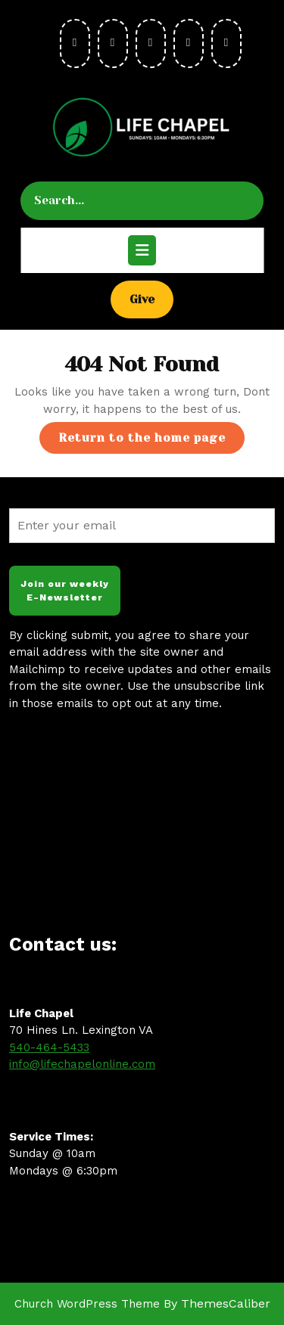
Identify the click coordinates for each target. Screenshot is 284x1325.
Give (151, 298)
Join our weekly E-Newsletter (64, 591)
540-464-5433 (49, 1047)
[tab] (142, 250)
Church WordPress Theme (87, 1304)
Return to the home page (151, 441)
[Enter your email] (142, 525)
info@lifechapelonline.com (82, 1064)
